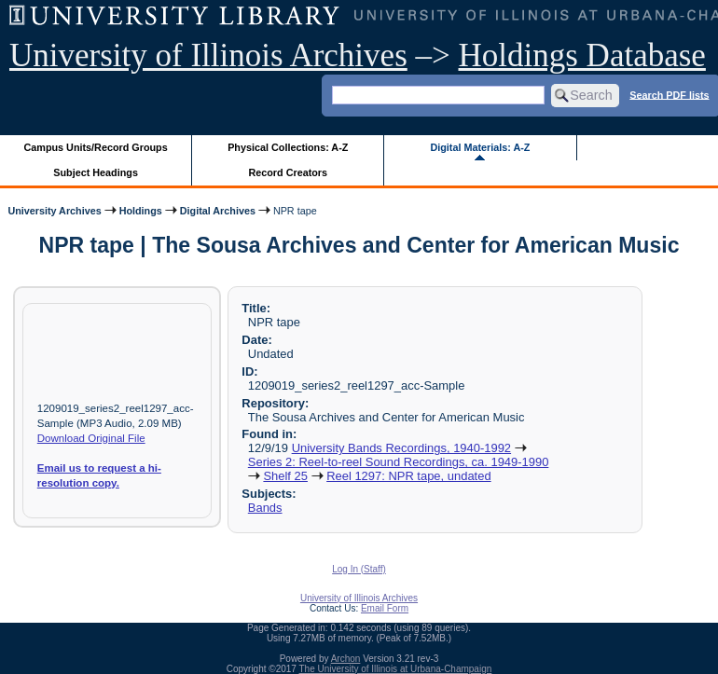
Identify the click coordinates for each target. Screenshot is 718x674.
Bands (265, 508)
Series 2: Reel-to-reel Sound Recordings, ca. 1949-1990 (398, 462)
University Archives (54, 210)
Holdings (140, 210)
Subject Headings (95, 172)
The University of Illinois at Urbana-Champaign (395, 669)
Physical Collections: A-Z (288, 147)
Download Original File (91, 438)
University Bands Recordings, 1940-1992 (401, 448)
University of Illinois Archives (208, 55)
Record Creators (287, 172)
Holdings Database (582, 55)
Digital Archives (217, 210)
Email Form (384, 608)
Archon (346, 658)
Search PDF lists (669, 94)
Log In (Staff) (359, 569)
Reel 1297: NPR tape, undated (408, 476)
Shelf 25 (285, 476)
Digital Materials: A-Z (480, 147)
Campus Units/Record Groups (96, 147)
